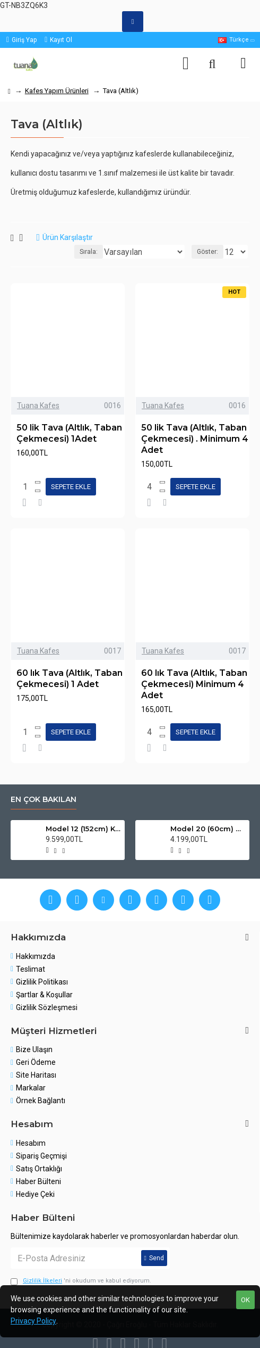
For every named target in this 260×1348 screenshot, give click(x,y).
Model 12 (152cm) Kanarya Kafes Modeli (83, 828)
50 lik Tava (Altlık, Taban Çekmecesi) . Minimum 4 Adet (194, 439)
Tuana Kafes (38, 405)
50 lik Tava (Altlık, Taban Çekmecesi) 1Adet (69, 433)
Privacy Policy (33, 1321)
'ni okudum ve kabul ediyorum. (81, 1281)
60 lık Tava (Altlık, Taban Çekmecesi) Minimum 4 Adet (194, 684)
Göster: (207, 251)
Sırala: (89, 251)
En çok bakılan (43, 799)
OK (245, 1300)
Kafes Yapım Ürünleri (57, 91)
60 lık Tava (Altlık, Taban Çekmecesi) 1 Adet (69, 678)
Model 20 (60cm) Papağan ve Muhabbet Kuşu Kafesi (207, 828)
